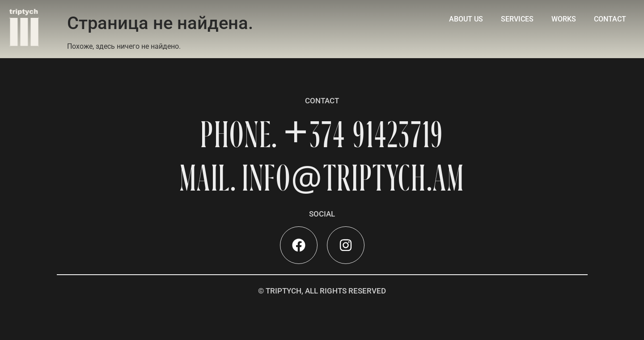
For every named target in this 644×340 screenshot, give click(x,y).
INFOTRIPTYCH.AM (353, 177)
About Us (466, 19)
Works (563, 19)
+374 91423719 (363, 134)
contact (610, 19)
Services (517, 19)
